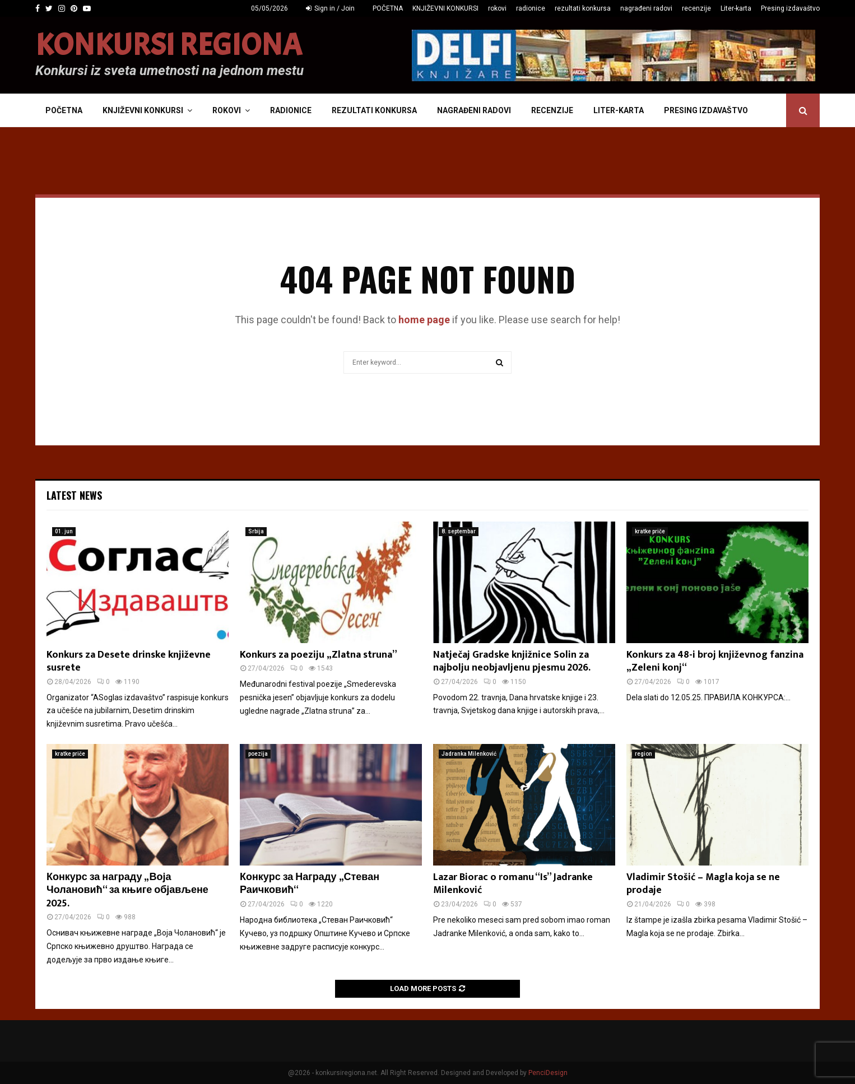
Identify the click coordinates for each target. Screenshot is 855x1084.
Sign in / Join (330, 8)
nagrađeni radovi (646, 8)
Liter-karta (736, 8)
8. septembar (459, 531)
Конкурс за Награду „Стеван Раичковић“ (309, 884)
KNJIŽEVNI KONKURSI (445, 8)
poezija (258, 754)
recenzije (696, 8)
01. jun (64, 531)
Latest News (74, 495)
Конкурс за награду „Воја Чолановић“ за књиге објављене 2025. (127, 890)
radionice (530, 8)
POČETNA (388, 8)
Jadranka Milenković (469, 754)
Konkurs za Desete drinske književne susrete (129, 661)
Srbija (256, 531)
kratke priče (650, 531)
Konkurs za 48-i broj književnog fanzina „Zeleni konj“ (714, 661)
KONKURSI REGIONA (168, 45)
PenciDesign (548, 1073)
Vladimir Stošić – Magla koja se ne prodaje (703, 884)
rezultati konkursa (583, 8)
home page (424, 319)
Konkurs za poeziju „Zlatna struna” (318, 654)
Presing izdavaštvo (790, 8)
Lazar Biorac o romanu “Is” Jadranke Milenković (513, 884)
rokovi (497, 8)
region (643, 754)
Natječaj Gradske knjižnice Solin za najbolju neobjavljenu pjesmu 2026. (512, 661)
